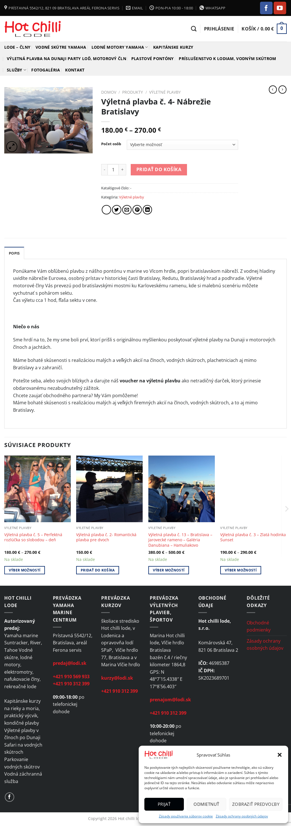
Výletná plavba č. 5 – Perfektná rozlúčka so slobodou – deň (33, 537)
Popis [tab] (14, 253)
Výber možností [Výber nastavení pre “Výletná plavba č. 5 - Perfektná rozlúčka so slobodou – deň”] (25, 570)
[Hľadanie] (193, 28)
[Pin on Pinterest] (137, 209)
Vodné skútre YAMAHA (61, 47)
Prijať (164, 804)
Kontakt (74, 70)
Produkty (132, 92)
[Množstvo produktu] (113, 169)
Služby (16, 70)
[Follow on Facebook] (266, 8)
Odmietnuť (206, 804)
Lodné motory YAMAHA (120, 47)
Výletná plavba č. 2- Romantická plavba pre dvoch (106, 537)
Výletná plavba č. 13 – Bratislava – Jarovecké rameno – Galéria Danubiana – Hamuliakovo (180, 540)
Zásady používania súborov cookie (186, 816)
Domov (108, 92)
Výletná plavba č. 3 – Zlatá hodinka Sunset (253, 537)
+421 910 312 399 (71, 684)
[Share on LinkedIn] (147, 209)
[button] (279, 755)
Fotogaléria (45, 70)
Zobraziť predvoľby (255, 804)
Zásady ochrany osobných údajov (242, 816)
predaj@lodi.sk (69, 663)
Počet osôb (111, 144)
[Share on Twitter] (116, 209)
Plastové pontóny (152, 58)
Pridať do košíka (158, 169)
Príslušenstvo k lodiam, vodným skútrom (227, 58)
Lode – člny (17, 47)
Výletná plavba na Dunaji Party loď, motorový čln (66, 58)
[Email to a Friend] (127, 209)
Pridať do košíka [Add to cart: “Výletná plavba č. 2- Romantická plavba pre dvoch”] (98, 570)
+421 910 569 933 (71, 676)
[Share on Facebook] (106, 209)
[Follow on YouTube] (280, 8)
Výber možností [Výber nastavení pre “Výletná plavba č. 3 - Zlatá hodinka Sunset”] (241, 570)
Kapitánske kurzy (173, 47)
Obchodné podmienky (259, 626)
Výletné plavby (165, 92)
